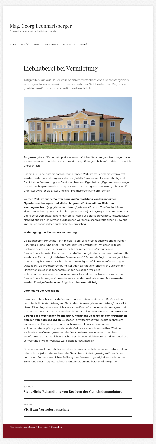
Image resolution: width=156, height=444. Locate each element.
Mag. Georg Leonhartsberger (41, 25)
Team (37, 44)
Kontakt (84, 44)
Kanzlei (24, 44)
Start (13, 44)
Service (67, 44)
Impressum (43, 427)
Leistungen (51, 44)
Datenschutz (56, 427)
